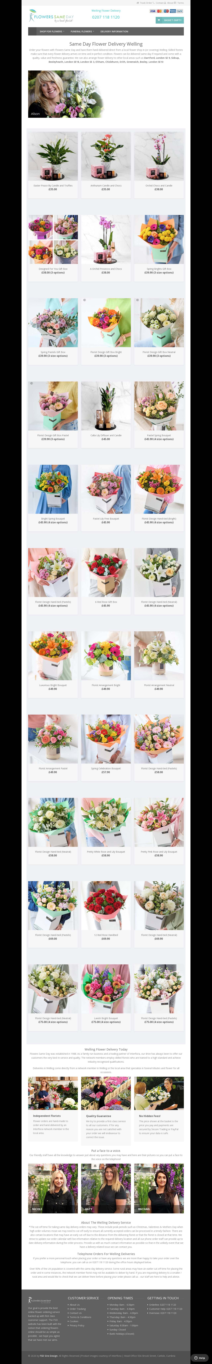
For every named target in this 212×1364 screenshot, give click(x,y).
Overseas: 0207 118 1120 (162, 1313)
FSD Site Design (49, 1355)
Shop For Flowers (51, 31)
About (170, 2)
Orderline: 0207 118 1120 (162, 1304)
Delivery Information (114, 31)
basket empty (173, 20)
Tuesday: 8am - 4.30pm (122, 1308)
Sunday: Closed (117, 1329)
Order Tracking (78, 1308)
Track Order (146, 2)
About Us (75, 1304)
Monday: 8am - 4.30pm (121, 1304)
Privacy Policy (77, 1325)
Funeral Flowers (81, 31)
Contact (159, 2)
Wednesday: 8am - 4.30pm (123, 1313)
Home (32, 31)
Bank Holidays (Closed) (121, 1333)
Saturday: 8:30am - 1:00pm (123, 1325)
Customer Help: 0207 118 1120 (165, 1308)
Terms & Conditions (80, 1317)
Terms (181, 2)
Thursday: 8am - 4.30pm (122, 1317)
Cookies (74, 1321)
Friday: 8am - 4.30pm (120, 1321)
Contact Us (76, 1313)
